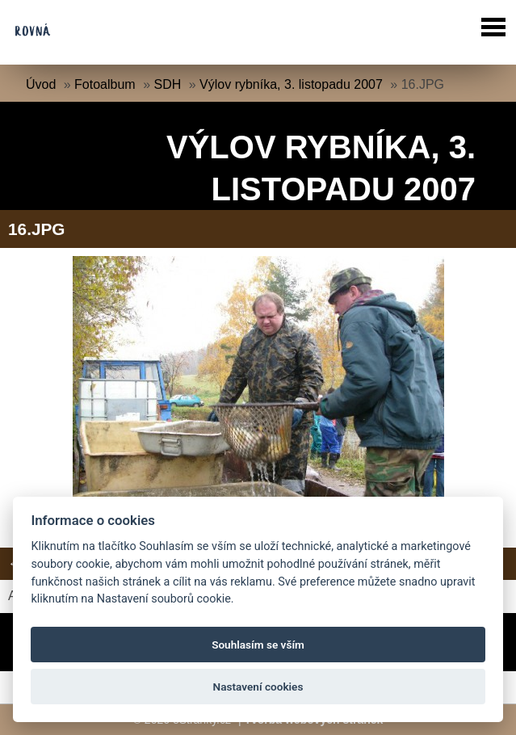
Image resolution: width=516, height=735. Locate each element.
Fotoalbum (105, 84)
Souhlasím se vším (258, 644)
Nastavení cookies (258, 686)
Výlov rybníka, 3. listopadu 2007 (291, 84)
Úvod (41, 84)
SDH (167, 84)
